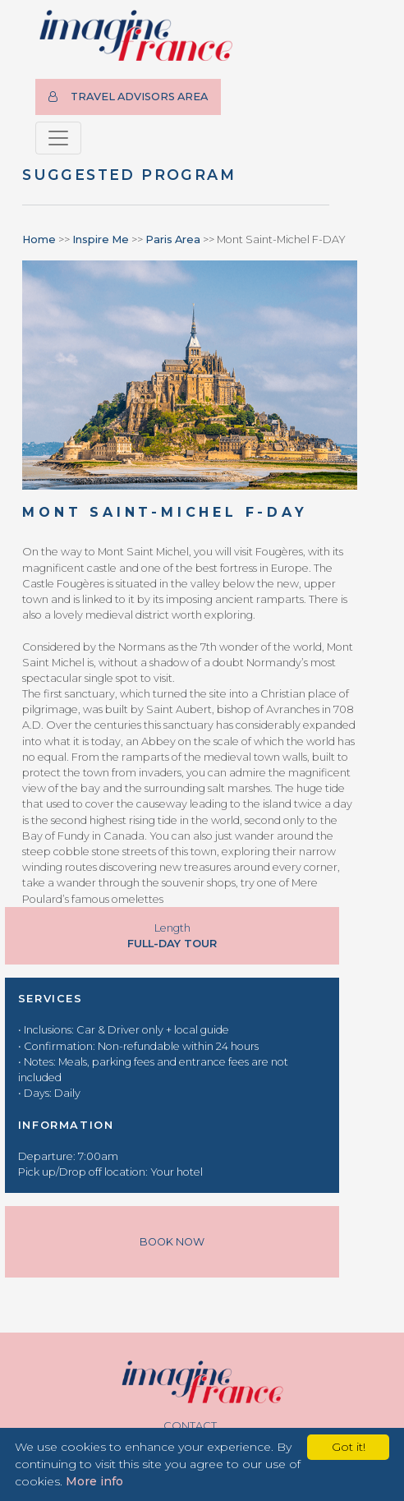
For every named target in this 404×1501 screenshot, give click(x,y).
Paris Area (172, 239)
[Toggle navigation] (58, 138)
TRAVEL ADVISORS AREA (128, 96)
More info (94, 1481)
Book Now (172, 1242)
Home (39, 239)
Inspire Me (100, 239)
